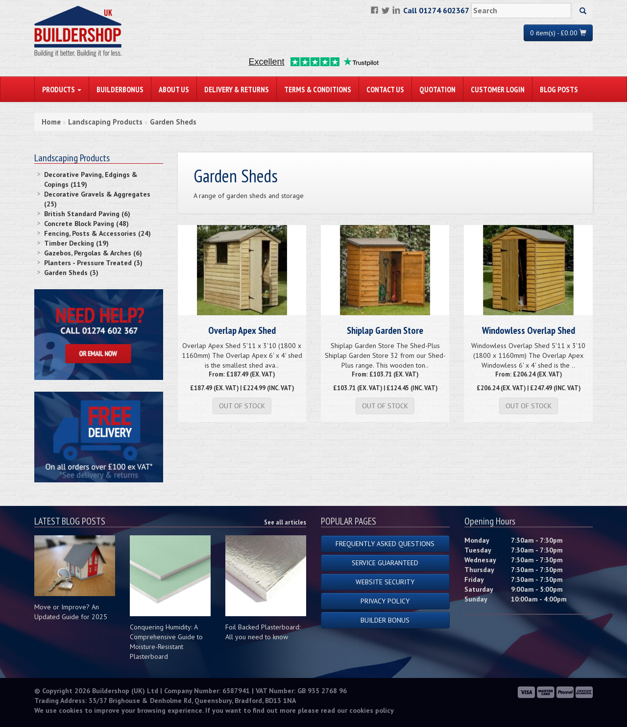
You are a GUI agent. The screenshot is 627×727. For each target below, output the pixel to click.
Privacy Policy (385, 601)
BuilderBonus (120, 89)
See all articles (285, 522)
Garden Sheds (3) (71, 272)
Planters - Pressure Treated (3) (93, 262)
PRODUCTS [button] (61, 89)
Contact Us (385, 89)
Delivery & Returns (236, 89)
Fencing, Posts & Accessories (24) (97, 233)
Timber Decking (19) (76, 243)
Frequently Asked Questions (385, 543)
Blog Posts (559, 89)
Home (51, 121)
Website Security (385, 581)
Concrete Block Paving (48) (86, 223)
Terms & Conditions (317, 89)
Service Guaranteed (385, 562)
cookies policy (371, 710)
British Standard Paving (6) (87, 213)
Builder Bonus (385, 620)
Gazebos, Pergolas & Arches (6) (93, 253)
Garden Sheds (173, 121)
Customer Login (498, 89)
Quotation (437, 89)
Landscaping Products (105, 121)
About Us (174, 89)
